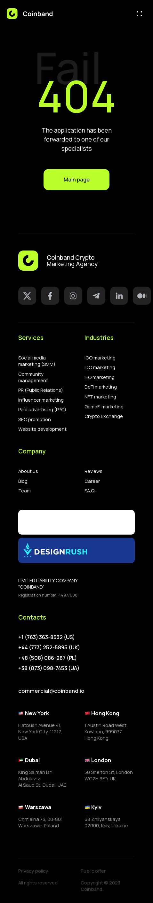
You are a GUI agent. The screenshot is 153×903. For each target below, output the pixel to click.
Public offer (93, 871)
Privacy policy (33, 871)
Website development (42, 429)
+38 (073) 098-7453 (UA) (48, 668)
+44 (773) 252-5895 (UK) (49, 647)
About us (28, 471)
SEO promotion (34, 419)
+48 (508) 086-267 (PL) (47, 658)
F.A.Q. (90, 490)
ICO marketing (100, 357)
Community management (33, 377)
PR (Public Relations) (40, 390)
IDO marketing (100, 367)
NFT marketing (100, 396)
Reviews (93, 471)
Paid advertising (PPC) (42, 409)
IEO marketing (100, 377)
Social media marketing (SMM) (36, 360)
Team (24, 490)
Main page (77, 179)
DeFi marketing (101, 386)
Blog (23, 481)
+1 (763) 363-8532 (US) (46, 637)
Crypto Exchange (104, 416)
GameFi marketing (104, 406)
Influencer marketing (41, 400)
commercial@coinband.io (51, 690)
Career (92, 481)
